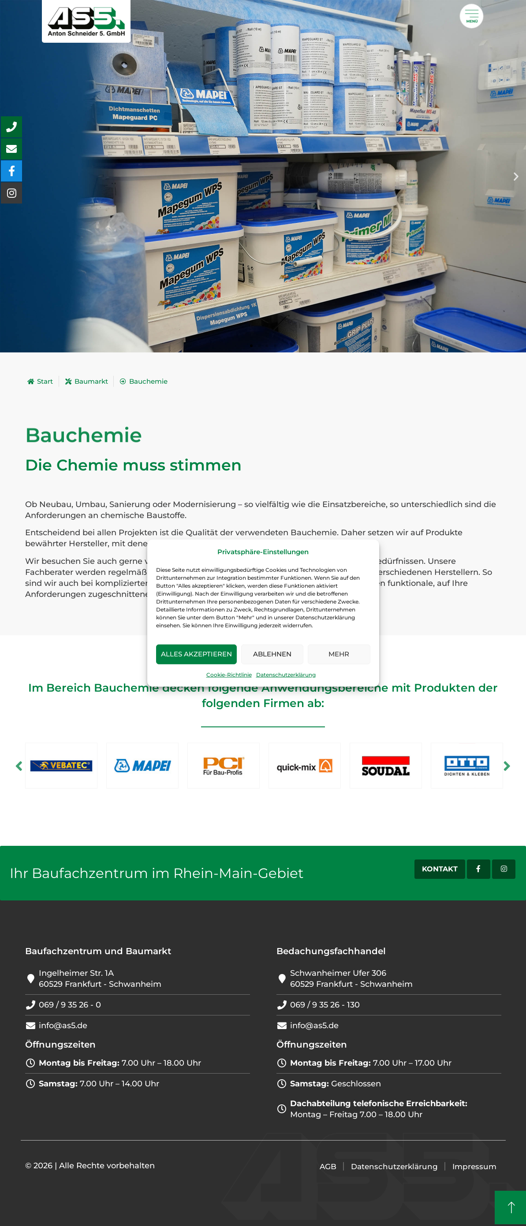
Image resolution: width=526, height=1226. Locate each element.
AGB (323, 1166)
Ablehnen (272, 654)
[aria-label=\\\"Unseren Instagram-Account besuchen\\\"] (11, 193)
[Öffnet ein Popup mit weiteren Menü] (471, 16)
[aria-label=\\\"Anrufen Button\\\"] (11, 126)
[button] (516, 176)
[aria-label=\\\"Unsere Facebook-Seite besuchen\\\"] (11, 170)
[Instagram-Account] (502, 869)
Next (512, 765)
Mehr (338, 654)
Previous (14, 765)
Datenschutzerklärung (286, 674)
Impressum (473, 1166)
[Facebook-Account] (473, 869)
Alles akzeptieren (196, 654)
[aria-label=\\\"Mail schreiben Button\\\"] (11, 148)
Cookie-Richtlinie (229, 674)
